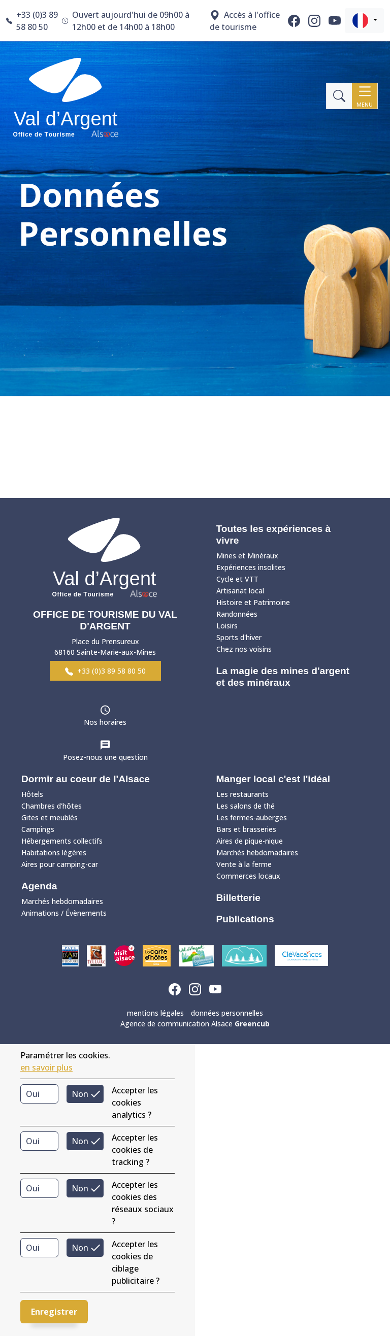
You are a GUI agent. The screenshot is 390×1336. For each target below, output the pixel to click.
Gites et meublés (49, 817)
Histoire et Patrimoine (253, 602)
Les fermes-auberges (251, 817)
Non (80, 1093)
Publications (245, 919)
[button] (364, 20)
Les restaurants (242, 794)
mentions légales (155, 1013)
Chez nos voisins (244, 649)
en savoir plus (46, 1067)
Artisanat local (240, 590)
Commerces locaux (248, 876)
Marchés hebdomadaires (62, 901)
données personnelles (227, 1013)
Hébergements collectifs (62, 841)
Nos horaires (105, 722)
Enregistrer (54, 1311)
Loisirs (227, 625)
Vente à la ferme (244, 864)
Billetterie (238, 897)
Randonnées (236, 614)
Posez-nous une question (105, 757)
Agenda (39, 886)
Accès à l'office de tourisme (245, 20)
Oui (33, 1093)
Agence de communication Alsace (195, 1023)
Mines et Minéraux (247, 555)
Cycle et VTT (237, 579)
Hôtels (32, 794)
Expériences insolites (250, 567)
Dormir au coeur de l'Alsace (85, 779)
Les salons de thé (245, 806)
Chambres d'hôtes (51, 806)
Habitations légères (53, 852)
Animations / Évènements (64, 913)
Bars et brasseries (246, 829)
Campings (37, 829)
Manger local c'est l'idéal (273, 779)
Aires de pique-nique (249, 841)
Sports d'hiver (239, 637)
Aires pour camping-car (59, 864)
